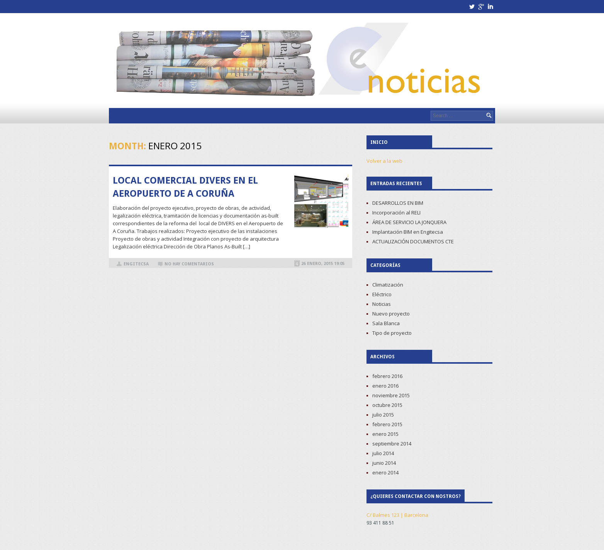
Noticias (381, 303)
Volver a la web (384, 160)
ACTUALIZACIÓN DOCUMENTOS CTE (413, 241)
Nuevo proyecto (391, 313)
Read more (321, 242)
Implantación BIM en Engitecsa (407, 231)
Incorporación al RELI (396, 212)
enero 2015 (385, 433)
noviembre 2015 (391, 395)
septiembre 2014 (391, 443)
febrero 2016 (387, 376)
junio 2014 (384, 462)
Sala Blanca (386, 323)
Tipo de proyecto (392, 332)
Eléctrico (382, 294)
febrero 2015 (387, 424)
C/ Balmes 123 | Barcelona (397, 514)
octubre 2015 (387, 405)
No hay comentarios (189, 264)
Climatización (387, 284)
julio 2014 (383, 453)
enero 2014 (385, 472)
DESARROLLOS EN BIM (397, 202)
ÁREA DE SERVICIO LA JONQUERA (409, 222)
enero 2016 (385, 385)
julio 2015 (383, 414)
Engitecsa (136, 264)
